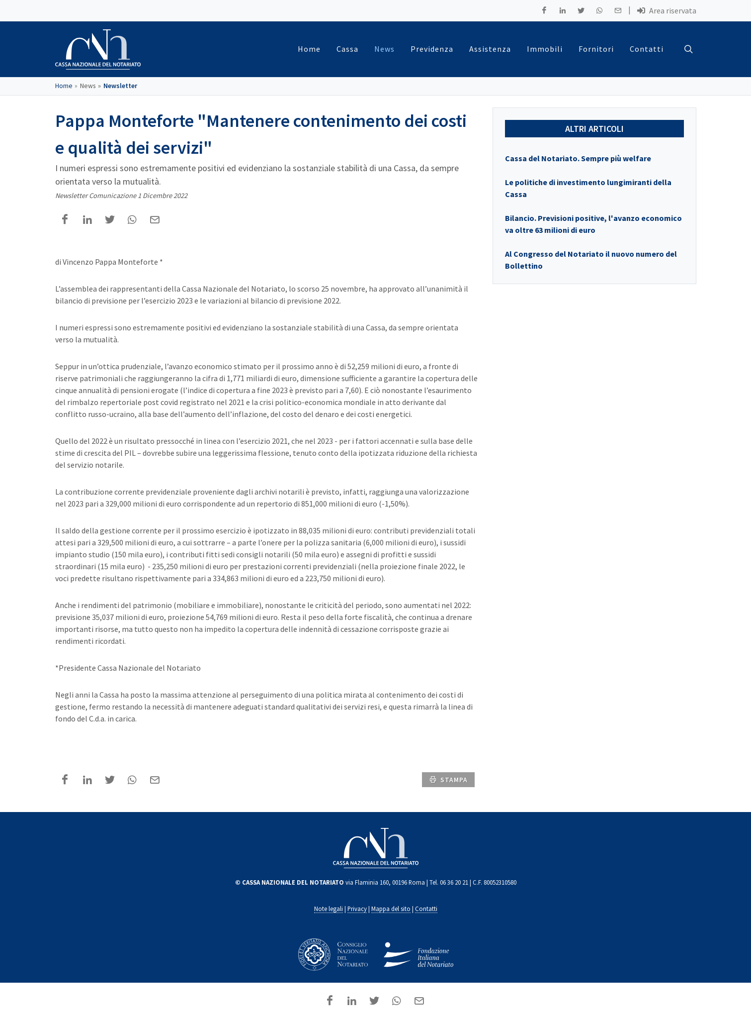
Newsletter (120, 86)
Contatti (426, 909)
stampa (448, 779)
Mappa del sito (391, 909)
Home (64, 86)
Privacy (357, 909)
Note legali (328, 909)
